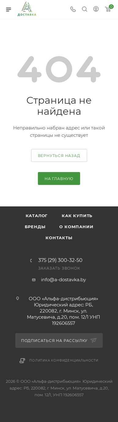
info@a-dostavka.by (63, 279)
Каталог (37, 215)
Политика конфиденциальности (63, 361)
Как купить (77, 215)
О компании (76, 226)
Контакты (59, 237)
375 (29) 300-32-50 (60, 260)
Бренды (35, 226)
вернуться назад (59, 155)
